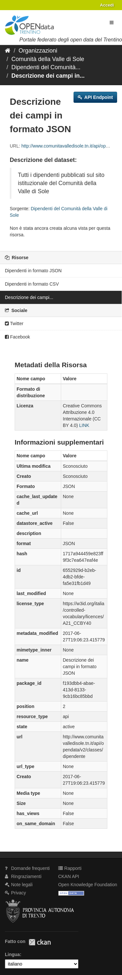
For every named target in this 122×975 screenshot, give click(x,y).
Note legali (19, 884)
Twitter (14, 323)
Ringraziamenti (23, 876)
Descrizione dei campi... (29, 297)
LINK (84, 425)
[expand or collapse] (111, 22)
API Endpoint (95, 97)
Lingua (12, 954)
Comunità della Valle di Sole (47, 59)
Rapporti (70, 868)
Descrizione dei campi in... (48, 75)
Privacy (15, 892)
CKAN (40, 942)
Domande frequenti (27, 868)
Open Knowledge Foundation (87, 884)
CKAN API (68, 876)
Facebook (17, 336)
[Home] (7, 50)
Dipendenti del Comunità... (45, 67)
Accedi (107, 5)
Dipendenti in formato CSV (32, 284)
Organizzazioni (38, 50)
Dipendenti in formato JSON (33, 270)
